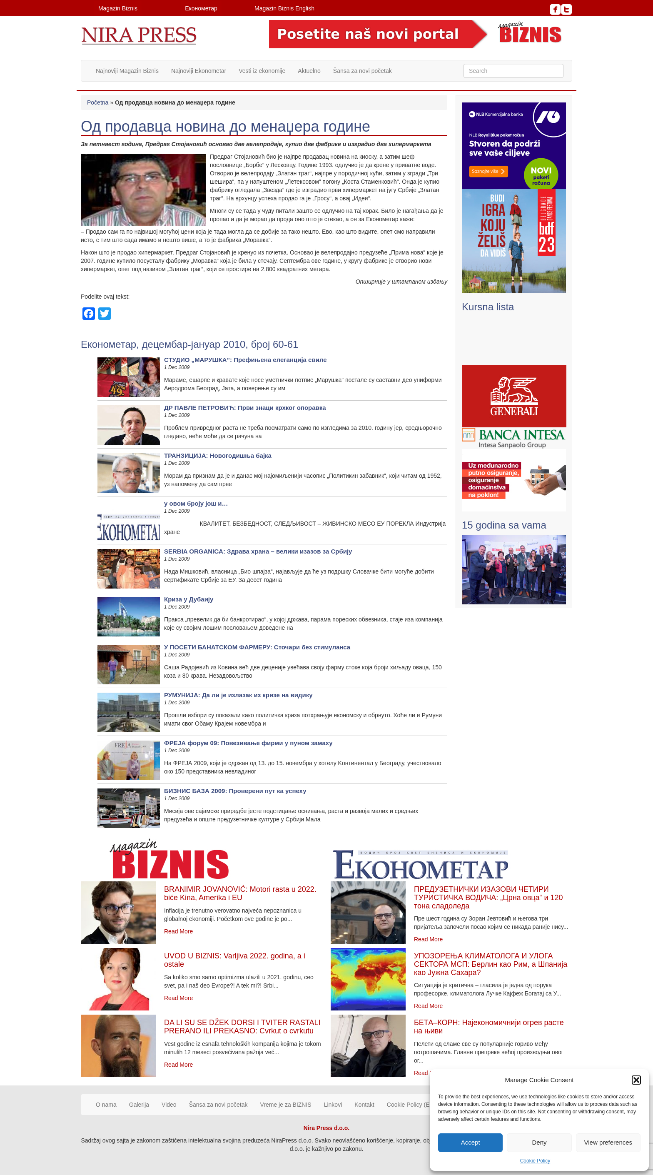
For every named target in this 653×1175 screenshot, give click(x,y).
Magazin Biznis (117, 8)
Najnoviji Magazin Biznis (127, 70)
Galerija (139, 1104)
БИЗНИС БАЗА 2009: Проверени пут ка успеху (235, 790)
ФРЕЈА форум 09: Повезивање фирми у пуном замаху (248, 742)
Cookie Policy (535, 1161)
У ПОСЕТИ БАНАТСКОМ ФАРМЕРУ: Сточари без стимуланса (257, 647)
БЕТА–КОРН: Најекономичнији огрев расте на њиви (489, 1026)
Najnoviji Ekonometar (198, 70)
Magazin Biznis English (284, 8)
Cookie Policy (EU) (411, 1104)
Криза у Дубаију (188, 599)
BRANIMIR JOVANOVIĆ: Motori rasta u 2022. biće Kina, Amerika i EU (240, 893)
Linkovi (333, 1104)
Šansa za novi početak (362, 70)
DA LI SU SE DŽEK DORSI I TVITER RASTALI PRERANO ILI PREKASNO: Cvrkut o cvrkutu (242, 1026)
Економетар (201, 8)
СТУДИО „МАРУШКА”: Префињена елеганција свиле (245, 359)
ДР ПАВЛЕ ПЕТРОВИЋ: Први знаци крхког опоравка (245, 407)
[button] (636, 1080)
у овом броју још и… (196, 503)
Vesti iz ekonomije (262, 70)
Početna (97, 102)
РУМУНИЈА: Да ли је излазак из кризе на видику (238, 695)
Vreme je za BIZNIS (286, 1104)
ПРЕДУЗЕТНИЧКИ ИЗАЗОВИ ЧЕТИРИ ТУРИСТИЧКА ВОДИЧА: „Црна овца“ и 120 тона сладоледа (488, 897)
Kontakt (364, 1104)
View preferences (608, 1142)
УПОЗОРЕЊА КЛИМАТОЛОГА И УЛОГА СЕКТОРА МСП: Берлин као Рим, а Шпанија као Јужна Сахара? (490, 964)
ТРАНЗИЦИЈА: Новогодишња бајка (218, 455)
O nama (106, 1104)
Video (169, 1104)
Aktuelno (309, 70)
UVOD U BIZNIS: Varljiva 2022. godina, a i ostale (234, 960)
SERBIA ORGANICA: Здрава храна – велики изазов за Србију (258, 551)
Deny (539, 1142)
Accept (470, 1142)
